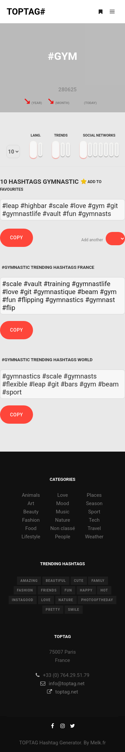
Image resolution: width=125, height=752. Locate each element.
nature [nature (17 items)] (66, 600)
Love (62, 495)
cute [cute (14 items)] (79, 581)
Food (31, 528)
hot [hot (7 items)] (104, 590)
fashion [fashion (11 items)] (25, 590)
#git (26, 292)
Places (94, 495)
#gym (108, 292)
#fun (9, 300)
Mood (62, 503)
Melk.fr (98, 743)
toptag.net (62, 692)
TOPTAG (28, 743)
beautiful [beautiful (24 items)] (56, 581)
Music (63, 512)
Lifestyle (31, 537)
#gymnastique (54, 292)
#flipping (30, 300)
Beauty (31, 512)
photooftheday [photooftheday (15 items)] (97, 600)
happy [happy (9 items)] (86, 590)
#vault (32, 284)
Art (31, 503)
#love (10, 292)
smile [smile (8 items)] (73, 609)
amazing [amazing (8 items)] (29, 581)
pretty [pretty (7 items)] (53, 609)
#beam (87, 292)
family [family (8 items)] (97, 581)
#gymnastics (64, 300)
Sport (94, 512)
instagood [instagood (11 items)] (23, 600)
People (62, 537)
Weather (94, 537)
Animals (31, 495)
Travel (94, 528)
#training (57, 284)
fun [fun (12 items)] (68, 590)
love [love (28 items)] (46, 600)
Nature (62, 520)
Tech (94, 520)
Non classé (62, 528)
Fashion (31, 520)
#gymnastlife (91, 284)
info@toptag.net (62, 684)
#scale (12, 284)
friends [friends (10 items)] (49, 590)
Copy (16, 237)
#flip (8, 308)
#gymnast (100, 300)
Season (94, 503)
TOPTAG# (26, 12)
